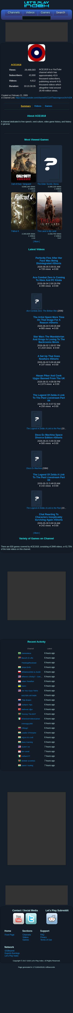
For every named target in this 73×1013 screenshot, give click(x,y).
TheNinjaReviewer (29, 663)
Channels (27, 935)
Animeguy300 (27, 723)
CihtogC (25, 728)
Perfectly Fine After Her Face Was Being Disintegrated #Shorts (48, 261)
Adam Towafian (27, 681)
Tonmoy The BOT (28, 714)
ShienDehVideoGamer (31, 718)
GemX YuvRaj (27, 765)
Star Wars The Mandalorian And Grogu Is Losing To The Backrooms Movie (49, 339)
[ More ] (36, 241)
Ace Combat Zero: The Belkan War (41, 311)
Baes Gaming (27, 742)
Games (48, 106)
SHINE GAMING (28, 761)
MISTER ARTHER (29, 695)
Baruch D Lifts (27, 658)
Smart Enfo (26, 667)
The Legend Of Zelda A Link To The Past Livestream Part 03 (49, 477)
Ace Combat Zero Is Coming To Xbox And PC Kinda (49, 279)
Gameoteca (26, 653)
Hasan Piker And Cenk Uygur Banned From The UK (49, 377)
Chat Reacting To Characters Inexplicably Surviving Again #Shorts (49, 517)
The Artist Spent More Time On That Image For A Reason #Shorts (48, 320)
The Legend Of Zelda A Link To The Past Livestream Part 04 (49, 398)
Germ (24, 686)
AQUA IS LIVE (27, 737)
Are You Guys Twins (29, 690)
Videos (37, 106)
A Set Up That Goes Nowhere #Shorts (49, 357)
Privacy (43, 937)
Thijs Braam (26, 700)
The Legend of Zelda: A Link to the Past (43, 428)
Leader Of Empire (29, 732)
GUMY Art (26, 746)
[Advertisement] (36, 32)
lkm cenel (25, 751)
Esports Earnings (12, 953)
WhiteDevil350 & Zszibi (31, 672)
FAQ (42, 935)
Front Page (9, 935)
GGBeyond (9, 951)
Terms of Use (46, 940)
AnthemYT (25, 756)
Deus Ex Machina (34, 468)
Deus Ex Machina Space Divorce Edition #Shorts (48, 436)
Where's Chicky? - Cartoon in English (37, 676)
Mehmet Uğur (27, 709)
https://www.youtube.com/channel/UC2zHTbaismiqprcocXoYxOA (44, 98)
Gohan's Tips (27, 704)
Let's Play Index (11, 956)
